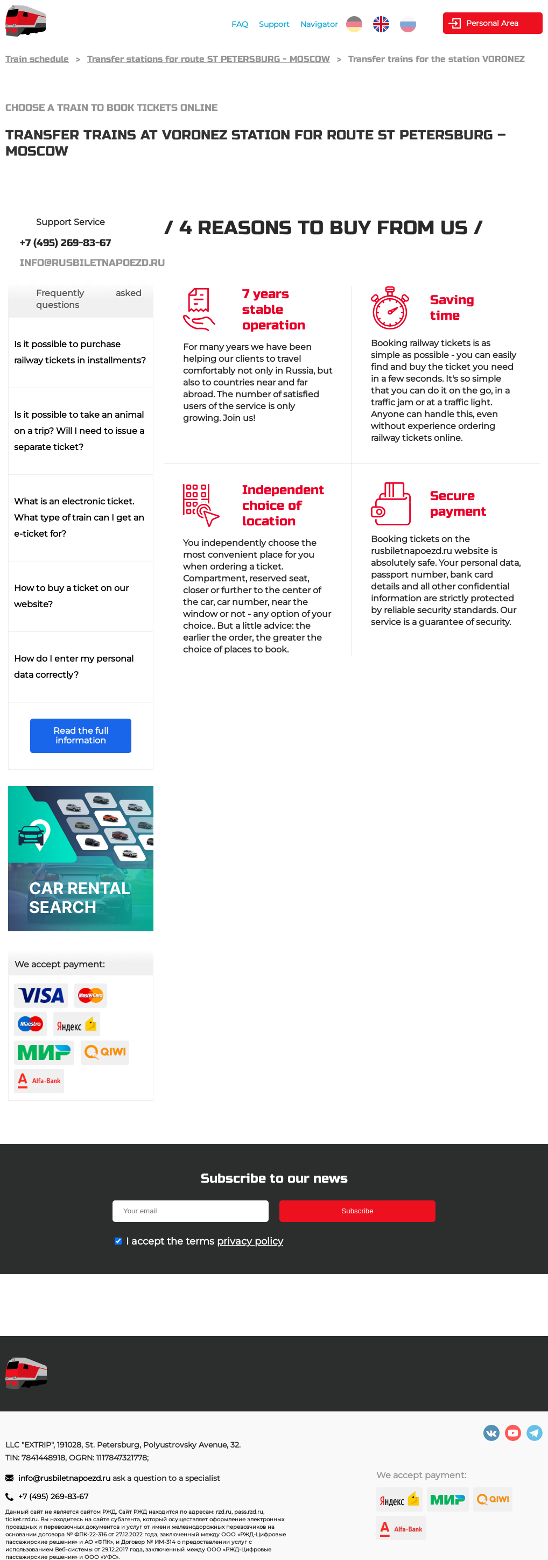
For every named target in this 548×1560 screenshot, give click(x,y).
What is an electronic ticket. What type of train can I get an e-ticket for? (79, 517)
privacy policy (250, 1241)
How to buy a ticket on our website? (71, 596)
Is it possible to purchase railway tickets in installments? (80, 352)
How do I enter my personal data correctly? (74, 666)
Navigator (319, 24)
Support (274, 24)
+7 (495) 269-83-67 (53, 1496)
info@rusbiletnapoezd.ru (65, 1478)
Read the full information (80, 736)
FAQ (239, 24)
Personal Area (492, 23)
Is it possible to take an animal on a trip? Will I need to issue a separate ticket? (79, 431)
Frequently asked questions (89, 299)
